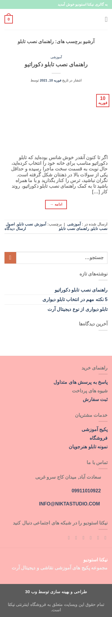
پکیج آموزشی (95, 429)
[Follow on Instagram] (96, 537)
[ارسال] (10, 258)
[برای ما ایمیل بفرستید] (81, 537)
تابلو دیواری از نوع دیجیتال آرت (77, 309)
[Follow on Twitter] (89, 537)
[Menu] (104, 19)
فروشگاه (99, 438)
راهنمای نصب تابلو (74, 228)
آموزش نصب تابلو (31, 224)
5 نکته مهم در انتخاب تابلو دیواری (75, 299)
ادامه (56, 204)
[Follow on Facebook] (104, 537)
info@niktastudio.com (69, 503)
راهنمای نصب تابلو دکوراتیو (56, 64)
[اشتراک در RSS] (67, 537)
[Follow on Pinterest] (74, 537)
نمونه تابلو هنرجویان (88, 446)
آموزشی (56, 57)
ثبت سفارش (95, 399)
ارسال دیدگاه (15, 228)
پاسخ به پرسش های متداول (80, 382)
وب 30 (31, 591)
